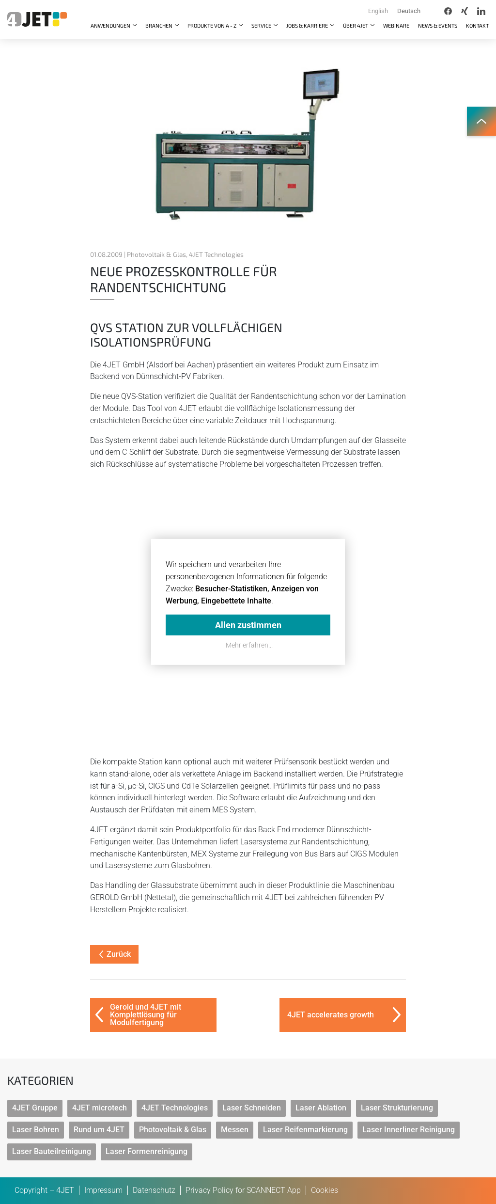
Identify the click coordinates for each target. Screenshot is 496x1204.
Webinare (396, 25)
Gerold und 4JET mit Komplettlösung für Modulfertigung (145, 1014)
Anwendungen (111, 25)
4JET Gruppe (35, 1107)
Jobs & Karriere (307, 25)
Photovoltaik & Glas (172, 1129)
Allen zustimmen (248, 624)
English (378, 11)
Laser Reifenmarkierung (305, 1129)
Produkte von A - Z (212, 25)
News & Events (437, 25)
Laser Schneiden (251, 1107)
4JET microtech (99, 1107)
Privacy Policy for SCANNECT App (243, 1190)
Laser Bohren (35, 1129)
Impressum (103, 1190)
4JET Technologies (174, 1107)
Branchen (159, 25)
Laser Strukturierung (397, 1107)
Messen (234, 1129)
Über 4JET (356, 25)
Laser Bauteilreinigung (51, 1151)
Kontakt (477, 25)
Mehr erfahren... (249, 645)
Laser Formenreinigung (146, 1151)
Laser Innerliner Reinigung (408, 1129)
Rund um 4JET (99, 1129)
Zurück (115, 954)
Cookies (324, 1190)
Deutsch (408, 11)
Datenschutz (154, 1190)
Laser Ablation (320, 1107)
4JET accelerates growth (330, 1014)
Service (261, 25)
